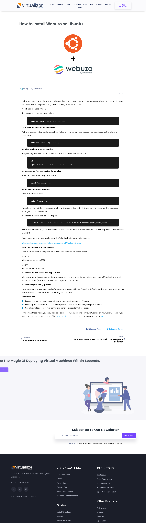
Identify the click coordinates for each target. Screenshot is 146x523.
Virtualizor (31, 457)
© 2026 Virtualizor (17, 511)
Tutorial (121, 89)
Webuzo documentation (68, 311)
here (102, 311)
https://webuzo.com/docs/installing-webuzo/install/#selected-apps (51, 238)
